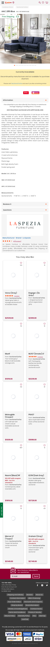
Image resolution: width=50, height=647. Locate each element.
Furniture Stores (36, 609)
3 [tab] (17, 65)
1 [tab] (14, 65)
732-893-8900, (7, 583)
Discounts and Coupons (33, 602)
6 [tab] (22, 65)
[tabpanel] (25, 39)
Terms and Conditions (17, 612)
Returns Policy (10, 616)
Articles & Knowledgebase (17, 609)
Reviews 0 (7, 204)
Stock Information (32, 605)
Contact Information (17, 598)
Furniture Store (8, 7)
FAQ (34, 616)
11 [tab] (30, 65)
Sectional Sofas (22, 7)
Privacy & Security (35, 612)
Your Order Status (14, 602)
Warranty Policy (23, 616)
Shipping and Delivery (15, 595)
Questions (7, 210)
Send (36, 576)
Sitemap (42, 616)
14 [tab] (35, 65)
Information (8, 100)
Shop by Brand (17, 605)
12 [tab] (32, 65)
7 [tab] (24, 65)
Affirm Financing (34, 598)
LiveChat (25, 619)
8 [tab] (25, 65)
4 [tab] (19, 65)
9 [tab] (27, 65)
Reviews (29, 595)
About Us (39, 595)
